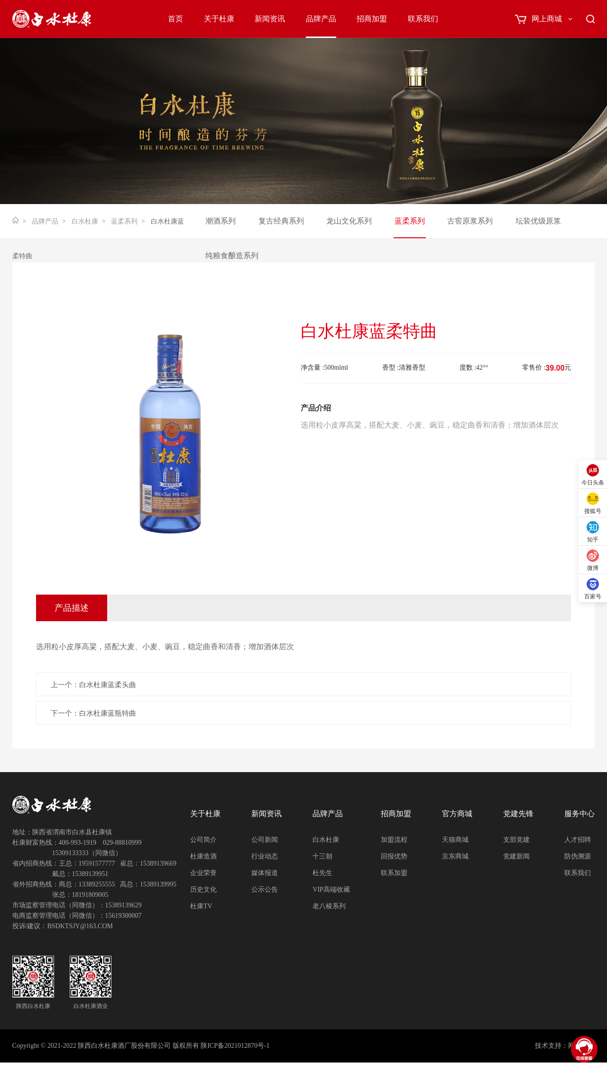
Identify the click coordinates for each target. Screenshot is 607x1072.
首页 (175, 19)
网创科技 (581, 1045)
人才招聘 (577, 839)
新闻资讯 (270, 19)
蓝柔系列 (124, 221)
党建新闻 (516, 856)
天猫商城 (455, 839)
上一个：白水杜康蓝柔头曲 (93, 685)
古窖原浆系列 (470, 221)
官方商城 (457, 814)
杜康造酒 (203, 856)
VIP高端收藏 (331, 889)
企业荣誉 (203, 872)
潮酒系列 (220, 221)
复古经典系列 (281, 221)
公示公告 (264, 889)
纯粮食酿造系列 (231, 256)
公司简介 (203, 839)
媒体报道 (264, 872)
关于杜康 (219, 19)
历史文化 (203, 889)
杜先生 (322, 872)
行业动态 (264, 856)
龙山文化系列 (349, 221)
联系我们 (423, 19)
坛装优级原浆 (538, 221)
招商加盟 (372, 19)
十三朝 (322, 856)
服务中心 (579, 814)
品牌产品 (321, 19)
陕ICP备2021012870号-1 (235, 1045)
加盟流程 (394, 839)
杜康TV (201, 906)
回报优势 (394, 856)
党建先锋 (518, 814)
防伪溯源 (577, 856)
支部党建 (516, 839)
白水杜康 (85, 221)
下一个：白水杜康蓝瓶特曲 (93, 713)
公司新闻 (264, 839)
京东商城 (455, 856)
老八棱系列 (329, 906)
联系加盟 (394, 872)
